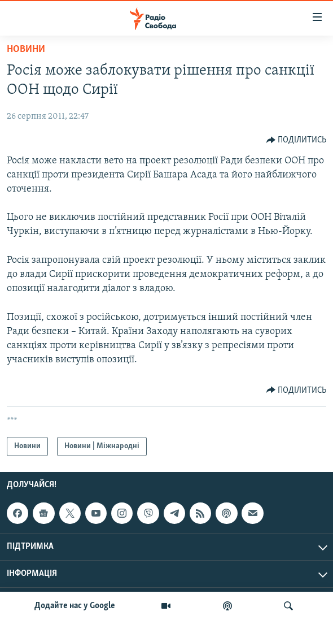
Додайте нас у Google (74, 605)
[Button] (296, 140)
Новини (26, 49)
